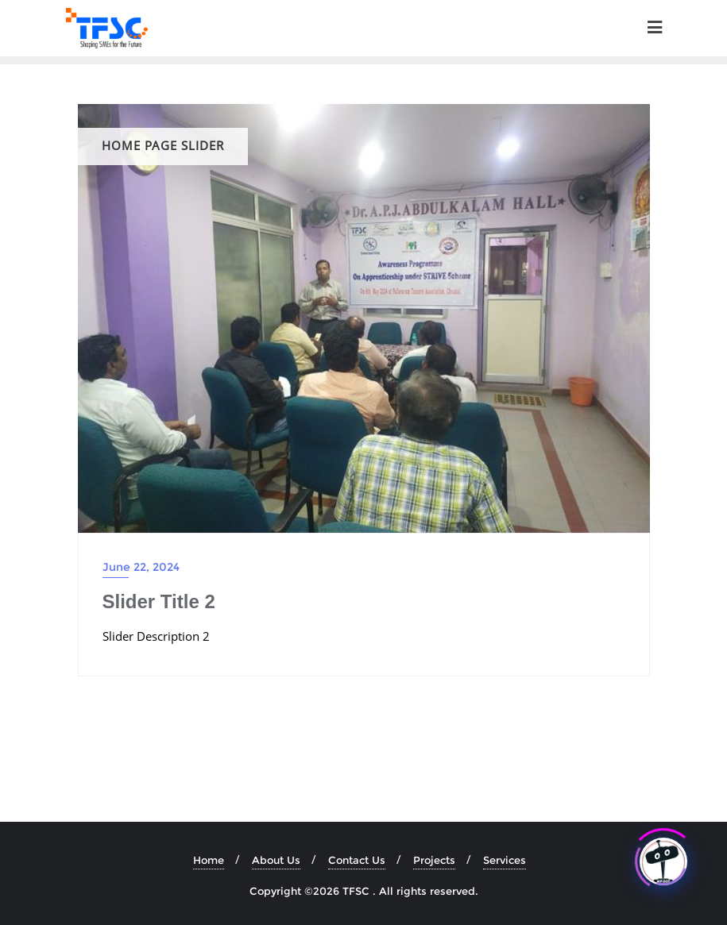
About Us (276, 860)
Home (208, 860)
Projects (434, 860)
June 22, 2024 (141, 567)
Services (504, 860)
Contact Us (356, 860)
